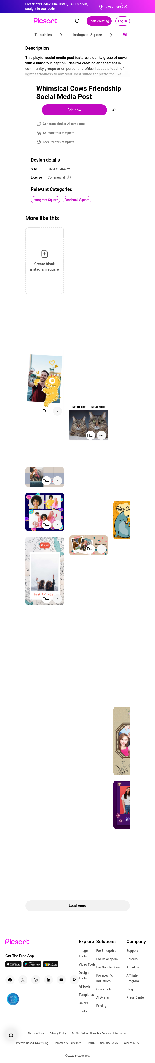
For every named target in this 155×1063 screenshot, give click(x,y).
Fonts (83, 1011)
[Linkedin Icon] (48, 979)
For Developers (107, 959)
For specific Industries (104, 978)
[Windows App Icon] (50, 966)
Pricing (101, 1006)
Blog (129, 989)
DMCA (91, 1043)
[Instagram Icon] (35, 979)
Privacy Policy (57, 1033)
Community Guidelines (67, 1043)
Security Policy (109, 1043)
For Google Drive (108, 967)
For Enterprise (106, 951)
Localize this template (58, 142)
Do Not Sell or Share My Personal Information (99, 1033)
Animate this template (59, 133)
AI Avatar (102, 997)
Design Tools (84, 975)
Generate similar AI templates (64, 124)
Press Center (135, 997)
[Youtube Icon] (61, 979)
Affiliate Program (132, 978)
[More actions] (57, 411)
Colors (83, 1003)
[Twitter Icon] (22, 979)
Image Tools (83, 953)
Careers (132, 959)
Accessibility (131, 1043)
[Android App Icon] (32, 966)
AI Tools (84, 986)
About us (132, 967)
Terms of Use (36, 1033)
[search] (77, 21)
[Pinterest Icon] (74, 979)
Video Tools (87, 964)
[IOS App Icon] (13, 966)
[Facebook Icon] (10, 979)
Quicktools (103, 989)
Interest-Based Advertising (32, 1043)
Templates (86, 995)
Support (132, 951)
